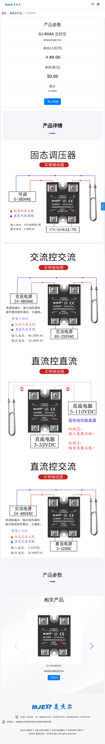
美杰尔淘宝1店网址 (75, 730)
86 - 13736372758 (83, 717)
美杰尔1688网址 (26, 730)
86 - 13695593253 (70, 717)
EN (92, 4)
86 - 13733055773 (56, 717)
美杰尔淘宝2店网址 (42, 730)
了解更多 (53, 677)
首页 (3, 13)
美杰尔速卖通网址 (58, 730)
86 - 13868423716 (42, 717)
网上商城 (53, 101)
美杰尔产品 (16, 13)
